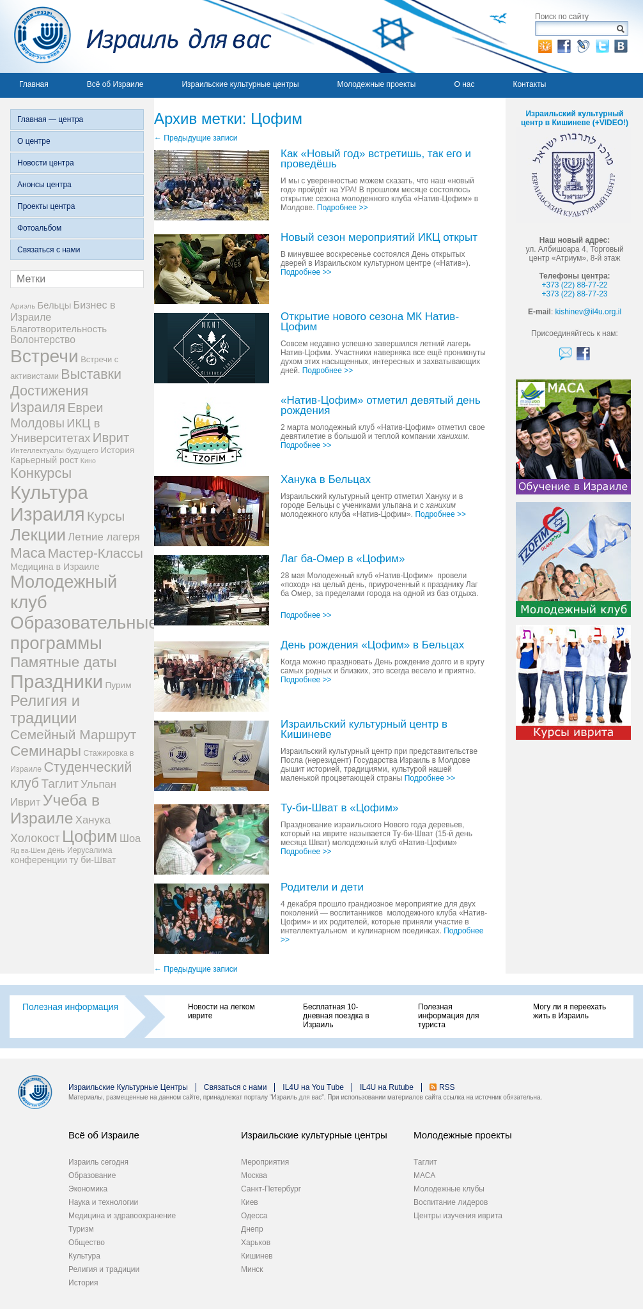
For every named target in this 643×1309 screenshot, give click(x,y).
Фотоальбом (39, 228)
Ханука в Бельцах (326, 480)
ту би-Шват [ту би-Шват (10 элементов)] (93, 860)
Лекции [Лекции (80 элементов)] (38, 534)
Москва (254, 1175)
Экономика (87, 1188)
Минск (252, 1269)
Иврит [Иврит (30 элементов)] (111, 438)
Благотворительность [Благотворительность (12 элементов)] (58, 328)
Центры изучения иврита (458, 1215)
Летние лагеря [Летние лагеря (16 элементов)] (104, 537)
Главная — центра (50, 119)
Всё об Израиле (115, 84)
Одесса (254, 1215)
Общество (86, 1242)
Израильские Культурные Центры (128, 1087)
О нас (464, 84)
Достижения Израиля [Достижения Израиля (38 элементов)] (49, 399)
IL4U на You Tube (313, 1087)
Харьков (255, 1242)
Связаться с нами (48, 249)
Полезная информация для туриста (448, 1015)
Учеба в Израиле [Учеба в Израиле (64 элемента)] (55, 809)
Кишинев (257, 1256)
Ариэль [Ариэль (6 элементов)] (22, 306)
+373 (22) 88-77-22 (574, 284)
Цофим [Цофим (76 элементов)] (90, 836)
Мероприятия (265, 1162)
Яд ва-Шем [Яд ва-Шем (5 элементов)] (27, 850)
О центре (33, 141)
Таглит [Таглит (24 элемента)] (60, 783)
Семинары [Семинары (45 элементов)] (45, 750)
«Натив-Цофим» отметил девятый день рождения (381, 406)
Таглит (425, 1162)
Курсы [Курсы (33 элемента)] (106, 516)
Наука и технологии (103, 1202)
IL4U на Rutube (387, 1087)
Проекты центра (46, 206)
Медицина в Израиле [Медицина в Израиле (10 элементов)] (55, 567)
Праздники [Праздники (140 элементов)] (56, 681)
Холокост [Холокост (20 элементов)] (35, 838)
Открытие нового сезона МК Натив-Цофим (370, 322)
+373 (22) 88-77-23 (574, 293)
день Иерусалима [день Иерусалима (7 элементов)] (79, 850)
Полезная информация (70, 1007)
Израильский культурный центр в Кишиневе (364, 729)
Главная (34, 84)
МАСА (424, 1175)
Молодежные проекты (376, 84)
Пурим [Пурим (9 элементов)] (118, 685)
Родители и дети (322, 887)
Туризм (81, 1229)
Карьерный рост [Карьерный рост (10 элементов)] (44, 460)
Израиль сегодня (98, 1162)
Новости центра (45, 162)
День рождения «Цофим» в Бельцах (372, 645)
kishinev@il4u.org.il (588, 311)
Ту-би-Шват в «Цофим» (339, 808)
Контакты (529, 84)
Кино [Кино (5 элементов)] (88, 460)
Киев (249, 1202)
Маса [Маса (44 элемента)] (27, 553)
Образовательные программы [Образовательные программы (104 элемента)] (84, 633)
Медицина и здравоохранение (122, 1215)
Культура (84, 1256)
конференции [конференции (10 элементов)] (38, 860)
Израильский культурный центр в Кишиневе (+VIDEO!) (574, 118)
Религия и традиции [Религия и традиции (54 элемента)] (45, 709)
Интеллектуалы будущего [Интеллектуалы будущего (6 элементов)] (54, 450)
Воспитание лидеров (451, 1202)
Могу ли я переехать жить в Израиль (569, 1011)
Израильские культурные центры (240, 84)
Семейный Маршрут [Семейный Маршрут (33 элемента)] (73, 734)
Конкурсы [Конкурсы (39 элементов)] (41, 473)
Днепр (252, 1229)
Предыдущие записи (195, 138)
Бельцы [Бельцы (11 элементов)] (55, 305)
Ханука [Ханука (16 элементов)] (93, 820)
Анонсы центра (44, 184)
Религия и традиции (103, 1269)
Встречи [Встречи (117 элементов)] (44, 356)
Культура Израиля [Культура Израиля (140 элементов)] (49, 503)
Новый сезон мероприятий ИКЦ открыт (379, 238)
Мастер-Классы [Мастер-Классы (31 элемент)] (95, 553)
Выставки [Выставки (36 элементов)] (91, 374)
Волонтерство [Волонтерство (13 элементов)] (42, 339)
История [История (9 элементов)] (117, 450)
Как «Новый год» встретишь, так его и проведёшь (376, 159)
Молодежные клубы (449, 1188)
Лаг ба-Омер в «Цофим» (343, 559)
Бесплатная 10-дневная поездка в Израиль (336, 1015)
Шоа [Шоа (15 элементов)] (130, 838)
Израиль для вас (136, 36)
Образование (92, 1175)
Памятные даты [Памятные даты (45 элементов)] (63, 662)
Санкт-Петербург (271, 1188)
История (83, 1282)
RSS (447, 1087)
